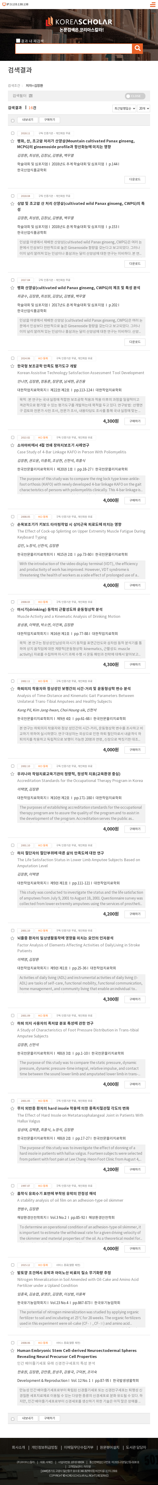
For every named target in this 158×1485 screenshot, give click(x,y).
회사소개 (18, 1448)
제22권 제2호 (60, 390)
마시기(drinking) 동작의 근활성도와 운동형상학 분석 (60, 609)
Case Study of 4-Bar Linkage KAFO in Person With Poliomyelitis (71, 452)
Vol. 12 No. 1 (81, 1381)
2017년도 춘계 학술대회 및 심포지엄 (78, 305)
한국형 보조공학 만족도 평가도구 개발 (47, 366)
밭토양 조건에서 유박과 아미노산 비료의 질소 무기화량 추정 (64, 1273)
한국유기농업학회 (107, 1303)
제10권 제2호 (60, 798)
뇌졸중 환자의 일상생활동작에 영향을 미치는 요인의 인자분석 (65, 938)
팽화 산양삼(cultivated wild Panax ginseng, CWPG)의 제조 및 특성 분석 (78, 288)
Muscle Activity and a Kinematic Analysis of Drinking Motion (68, 617)
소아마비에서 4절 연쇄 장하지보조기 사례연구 (53, 445)
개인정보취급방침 (44, 1448)
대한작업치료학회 (109, 390)
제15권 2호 (65, 555)
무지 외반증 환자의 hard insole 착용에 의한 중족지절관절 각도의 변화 (73, 1108)
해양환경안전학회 (102, 1218)
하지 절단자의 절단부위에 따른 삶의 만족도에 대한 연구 (60, 853)
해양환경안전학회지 (32, 1218)
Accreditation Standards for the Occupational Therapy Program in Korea (80, 781)
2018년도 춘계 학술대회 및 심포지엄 (78, 227)
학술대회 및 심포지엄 (32, 164)
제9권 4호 (64, 719)
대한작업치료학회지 (32, 390)
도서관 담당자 (136, 1448)
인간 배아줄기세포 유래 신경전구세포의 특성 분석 (56, 1363)
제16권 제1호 (60, 634)
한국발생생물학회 (126, 1381)
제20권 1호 (65, 469)
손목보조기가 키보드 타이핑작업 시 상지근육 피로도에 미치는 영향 (69, 524)
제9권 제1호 (59, 883)
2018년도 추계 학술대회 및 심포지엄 (78, 164)
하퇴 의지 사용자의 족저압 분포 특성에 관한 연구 (55, 1023)
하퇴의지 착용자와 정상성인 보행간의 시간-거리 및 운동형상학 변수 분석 (74, 689)
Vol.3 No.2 (58, 1218)
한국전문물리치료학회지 (35, 469)
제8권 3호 (64, 1054)
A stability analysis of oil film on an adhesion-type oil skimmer (70, 1200)
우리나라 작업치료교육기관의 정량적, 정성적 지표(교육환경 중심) (69, 774)
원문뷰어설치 (109, 1448)
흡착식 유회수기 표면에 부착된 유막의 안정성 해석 (56, 1193)
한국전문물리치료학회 (111, 469)
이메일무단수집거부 (78, 1448)
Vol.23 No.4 (59, 1303)
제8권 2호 (64, 1139)
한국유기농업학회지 (32, 1303)
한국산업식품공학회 (32, 170)
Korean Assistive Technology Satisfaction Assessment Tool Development (80, 373)
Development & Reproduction (42, 1381)
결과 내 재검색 (32, 41)
